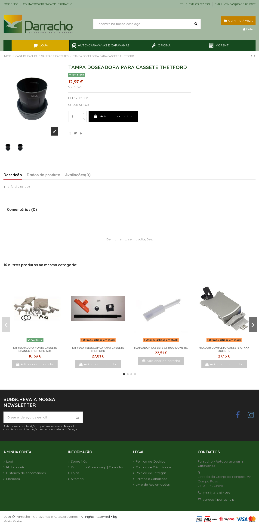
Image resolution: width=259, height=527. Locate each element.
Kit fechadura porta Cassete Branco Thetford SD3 (35, 349)
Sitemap (77, 479)
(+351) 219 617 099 (217, 493)
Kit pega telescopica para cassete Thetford (98, 349)
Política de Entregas (151, 473)
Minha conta (15, 467)
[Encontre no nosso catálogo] (196, 24)
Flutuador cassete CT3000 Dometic (161, 347)
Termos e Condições (151, 479)
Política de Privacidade (153, 467)
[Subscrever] (78, 417)
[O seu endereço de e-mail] (38, 417)
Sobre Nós (11, 4)
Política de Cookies (150, 461)
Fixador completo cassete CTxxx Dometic (224, 349)
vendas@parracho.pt (219, 499)
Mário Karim (12, 521)
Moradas (13, 479)
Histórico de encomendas (26, 473)
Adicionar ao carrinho (113, 116)
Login (10, 461)
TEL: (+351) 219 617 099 (195, 4)
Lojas (75, 473)
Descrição (12, 175)
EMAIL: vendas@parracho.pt (235, 4)
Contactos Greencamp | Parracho (47, 4)
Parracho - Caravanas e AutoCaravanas (47, 517)
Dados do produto (43, 175)
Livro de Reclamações (153, 484)
